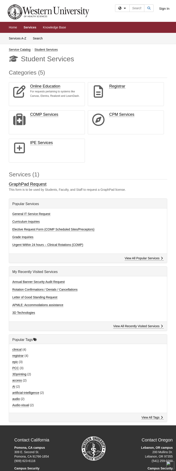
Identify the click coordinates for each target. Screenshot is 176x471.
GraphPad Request (27, 184)
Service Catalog (20, 49)
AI (13, 386)
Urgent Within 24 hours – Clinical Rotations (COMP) (47, 245)
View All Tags (152, 417)
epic (15, 362)
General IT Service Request (31, 214)
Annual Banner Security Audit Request (38, 282)
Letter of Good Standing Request (34, 297)
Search (39, 38)
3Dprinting (19, 374)
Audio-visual (20, 405)
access (17, 380)
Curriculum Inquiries (26, 221)
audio (16, 399)
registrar (18, 355)
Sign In (164, 8)
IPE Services (41, 142)
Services (30, 27)
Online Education (45, 86)
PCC (15, 368)
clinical (17, 349)
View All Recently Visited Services (138, 326)
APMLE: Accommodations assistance (37, 305)
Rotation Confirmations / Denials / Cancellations (44, 289)
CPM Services (121, 114)
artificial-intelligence (25, 392)
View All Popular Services (144, 258)
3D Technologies (23, 312)
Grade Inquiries (22, 237)
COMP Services (44, 114)
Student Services (46, 49)
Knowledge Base (54, 27)
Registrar (117, 86)
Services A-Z (17, 38)
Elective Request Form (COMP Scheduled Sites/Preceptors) (53, 229)
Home (13, 27)
